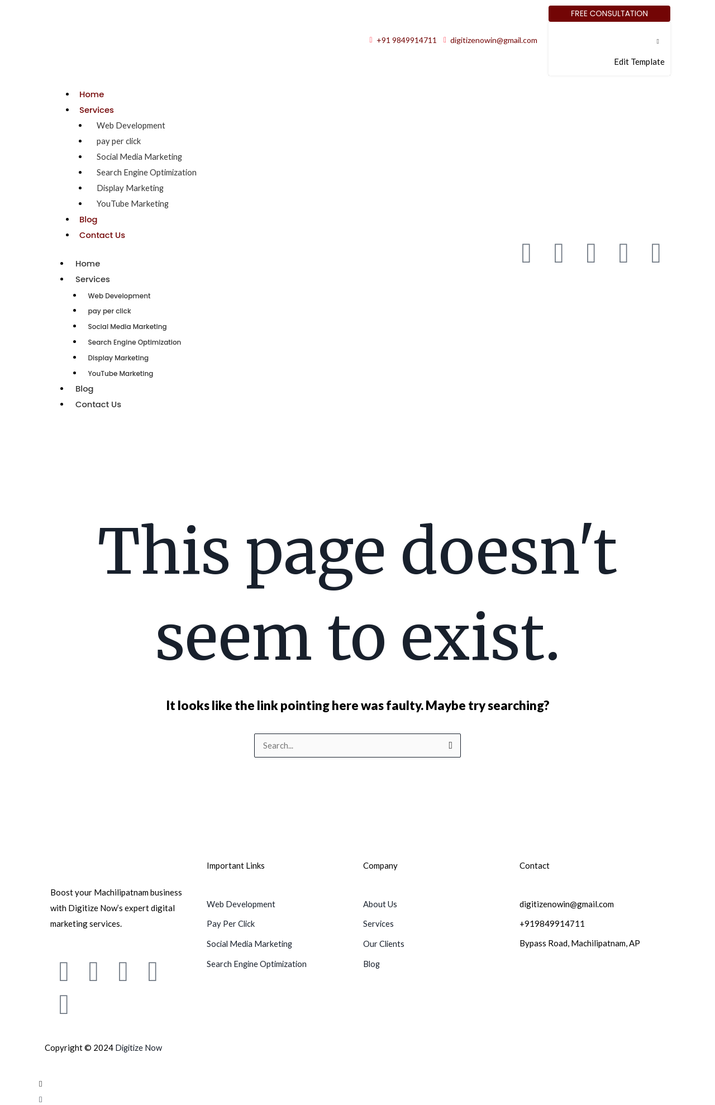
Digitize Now (139, 1045)
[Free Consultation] (609, 14)
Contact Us (102, 234)
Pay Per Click (231, 921)
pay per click (119, 140)
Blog (88, 218)
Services (97, 110)
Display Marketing (131, 187)
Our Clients (384, 941)
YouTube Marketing (133, 203)
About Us (380, 902)
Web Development (131, 125)
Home (91, 94)
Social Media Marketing (141, 156)
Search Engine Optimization (148, 171)
